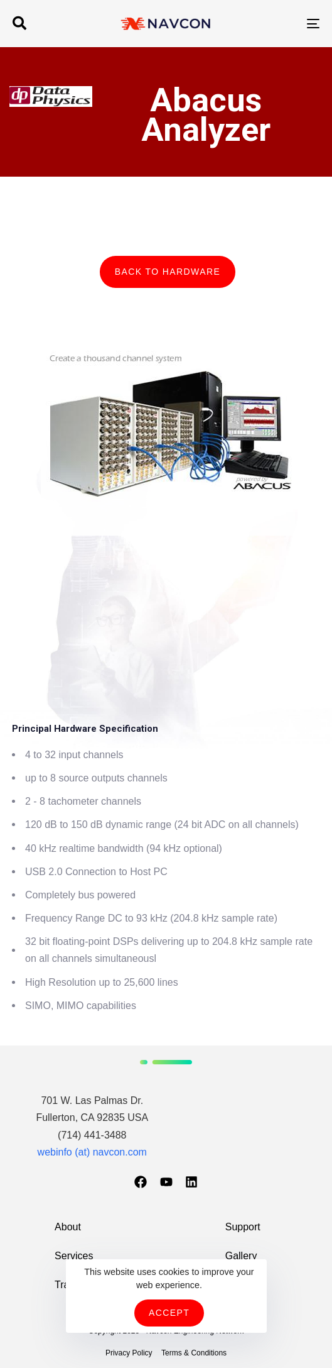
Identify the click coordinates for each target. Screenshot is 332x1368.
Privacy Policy (129, 1353)
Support (242, 1227)
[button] (19, 23)
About (68, 1227)
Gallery (241, 1255)
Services (74, 1255)
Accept (169, 1313)
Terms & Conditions (194, 1353)
